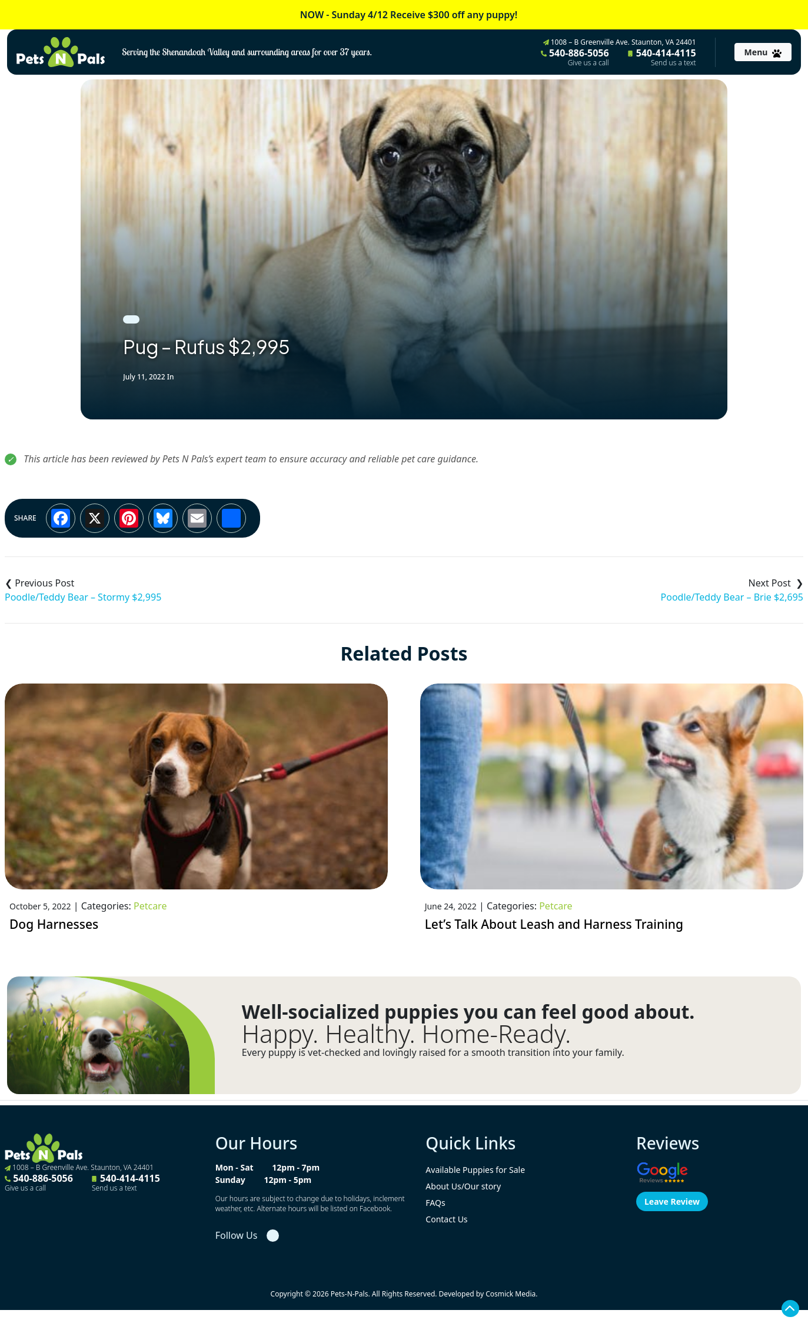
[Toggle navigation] (763, 52)
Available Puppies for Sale (475, 1169)
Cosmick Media (511, 1294)
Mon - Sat (234, 1167)
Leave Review (672, 1201)
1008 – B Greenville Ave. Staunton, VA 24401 (619, 42)
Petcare (150, 905)
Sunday (230, 1179)
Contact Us (446, 1219)
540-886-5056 (575, 57)
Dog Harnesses (53, 924)
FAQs (435, 1202)
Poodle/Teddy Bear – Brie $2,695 (732, 597)
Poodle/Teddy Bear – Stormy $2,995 (83, 597)
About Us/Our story (463, 1186)
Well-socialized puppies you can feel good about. (468, 1011)
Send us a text (673, 63)
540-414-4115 (662, 57)
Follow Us (236, 1235)
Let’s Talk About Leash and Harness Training (554, 924)
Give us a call (588, 63)
